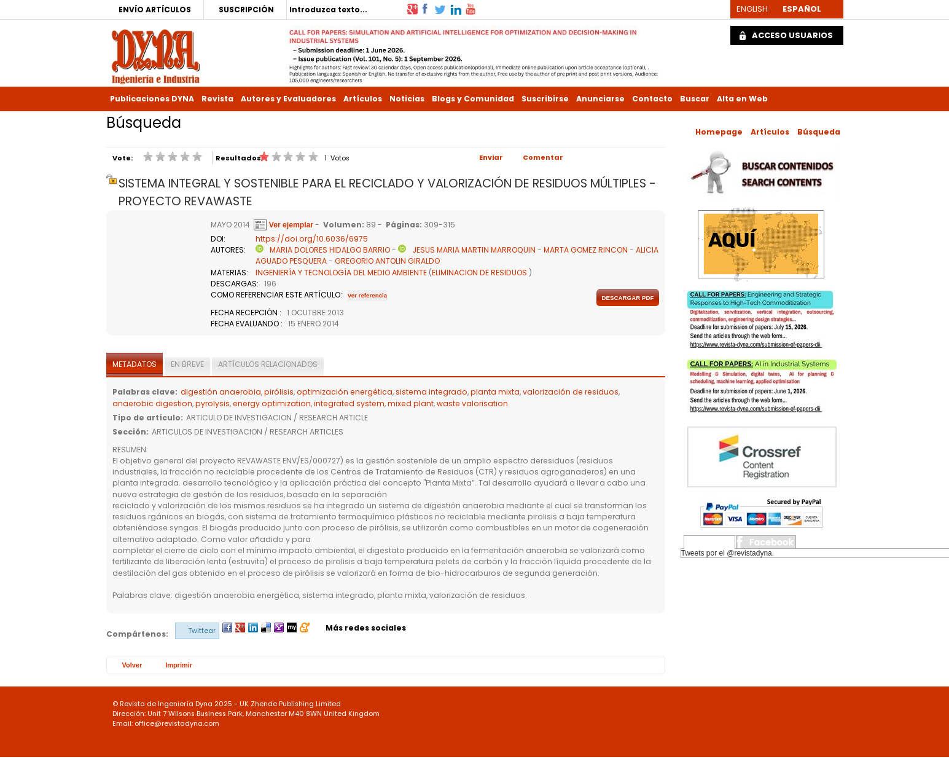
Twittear (202, 630)
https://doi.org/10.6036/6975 (312, 239)
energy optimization (272, 403)
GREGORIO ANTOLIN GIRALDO (387, 261)
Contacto (652, 98)
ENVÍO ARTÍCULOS (155, 9)
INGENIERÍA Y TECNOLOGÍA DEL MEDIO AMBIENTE (341, 272)
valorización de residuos (571, 392)
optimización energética (344, 392)
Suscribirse (545, 98)
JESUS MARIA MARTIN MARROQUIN (474, 250)
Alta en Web (742, 98)
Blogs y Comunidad (473, 98)
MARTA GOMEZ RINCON (586, 250)
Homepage (719, 132)
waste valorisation (472, 403)
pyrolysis (212, 403)
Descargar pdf (627, 297)
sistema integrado (431, 392)
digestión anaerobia (221, 392)
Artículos (362, 98)
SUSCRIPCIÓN (246, 9)
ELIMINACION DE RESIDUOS (479, 272)
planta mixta (495, 392)
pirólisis (279, 392)
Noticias (406, 98)
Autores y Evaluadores (288, 98)
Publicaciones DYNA (152, 98)
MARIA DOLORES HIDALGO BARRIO (330, 250)
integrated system (349, 403)
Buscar (694, 98)
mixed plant (411, 403)
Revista (217, 98)
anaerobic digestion (152, 403)
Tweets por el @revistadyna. (728, 553)
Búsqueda (818, 132)
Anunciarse (600, 98)
